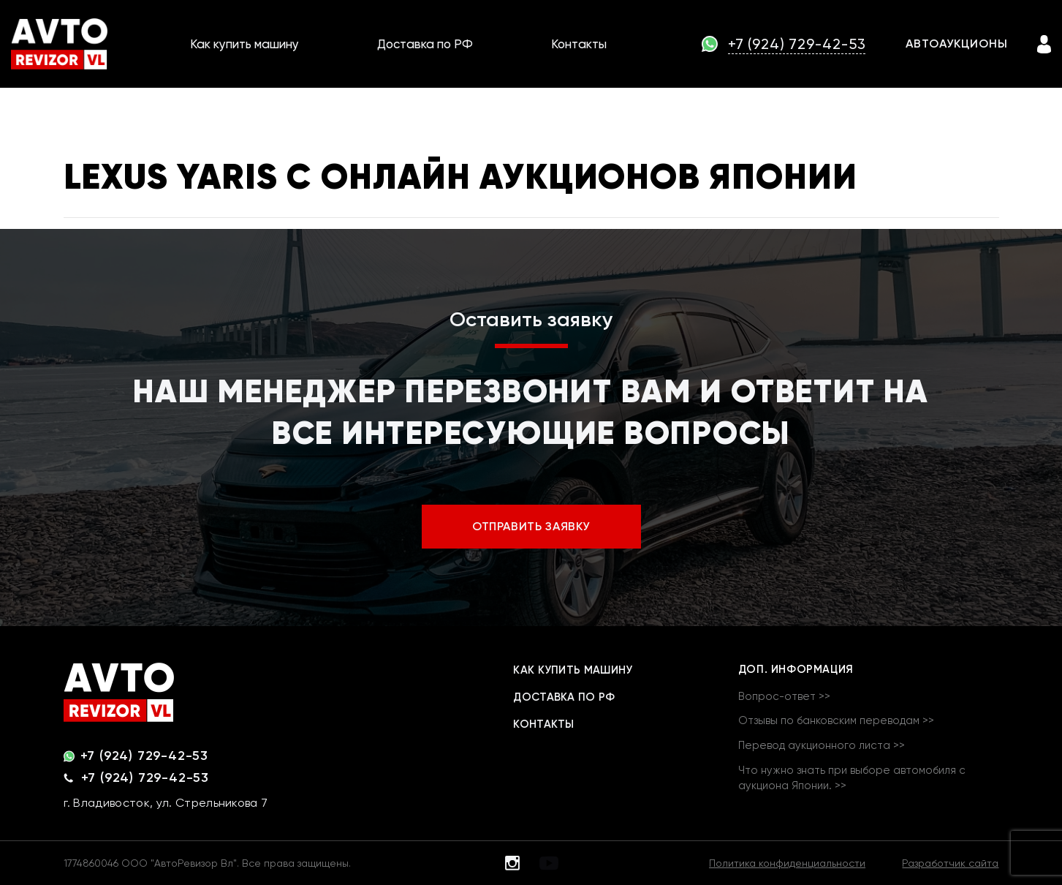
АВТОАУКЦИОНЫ (957, 43)
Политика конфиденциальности (787, 863)
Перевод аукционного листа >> (821, 745)
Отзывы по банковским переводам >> (836, 720)
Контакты (579, 44)
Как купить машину (244, 44)
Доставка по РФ (425, 44)
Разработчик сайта (950, 863)
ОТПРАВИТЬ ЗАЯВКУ (531, 526)
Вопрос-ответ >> (784, 696)
